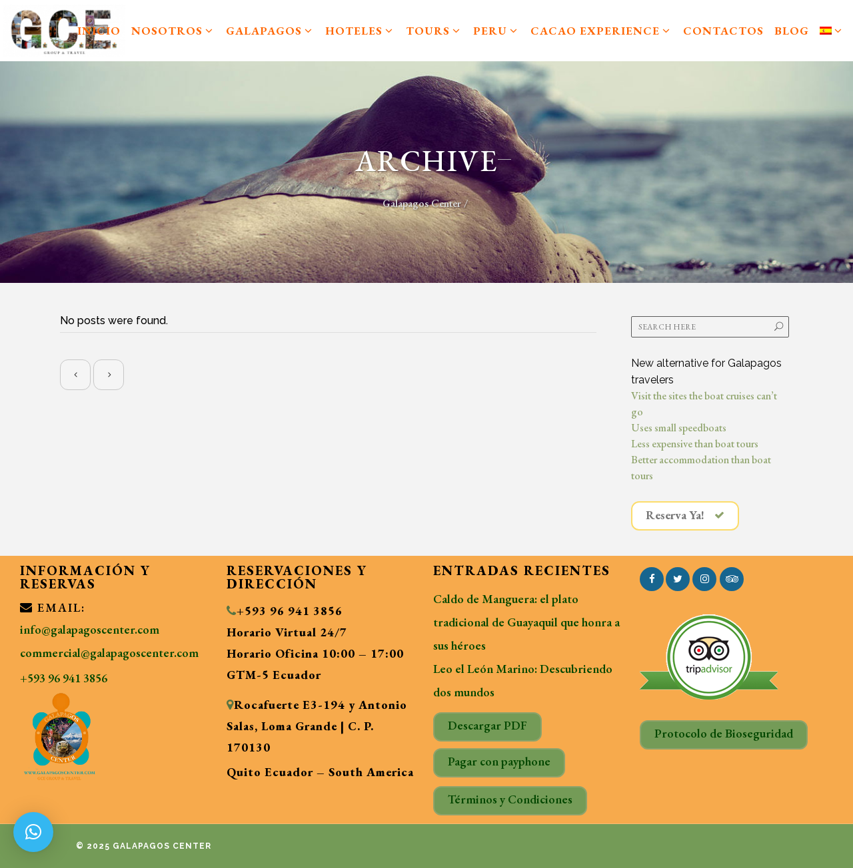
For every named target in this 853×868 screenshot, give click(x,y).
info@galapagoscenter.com (89, 629)
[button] (33, 832)
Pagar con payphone (499, 761)
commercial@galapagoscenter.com (109, 652)
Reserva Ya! (685, 515)
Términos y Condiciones (510, 799)
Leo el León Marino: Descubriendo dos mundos (522, 680)
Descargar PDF (487, 725)
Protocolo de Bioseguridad (723, 733)
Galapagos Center (422, 203)
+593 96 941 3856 (63, 678)
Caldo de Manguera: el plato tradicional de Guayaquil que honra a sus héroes (526, 622)
